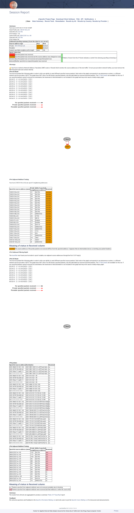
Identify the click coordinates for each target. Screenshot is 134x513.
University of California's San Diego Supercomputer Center (83, 511)
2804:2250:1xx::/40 (25, 35)
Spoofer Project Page (47, 19)
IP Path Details (103, 75)
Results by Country (85, 21)
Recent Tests (49, 21)
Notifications (89, 19)
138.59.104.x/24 (25, 30)
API (82, 19)
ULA (23, 46)
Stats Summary (37, 21)
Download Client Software (65, 19)
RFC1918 (18, 46)
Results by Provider (99, 21)
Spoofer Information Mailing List (45, 500)
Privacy (116, 511)
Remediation (60, 21)
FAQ (77, 19)
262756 (20, 32)
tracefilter (15, 255)
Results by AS (71, 21)
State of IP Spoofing (54, 495)
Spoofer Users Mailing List (80, 500)
